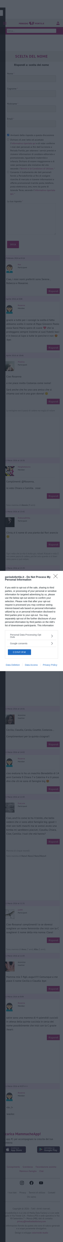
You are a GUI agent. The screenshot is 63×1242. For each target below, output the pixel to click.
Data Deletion (13, 665)
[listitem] (31, 636)
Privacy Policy (50, 665)
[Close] (56, 577)
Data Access (31, 665)
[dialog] (31, 621)
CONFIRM (19, 652)
